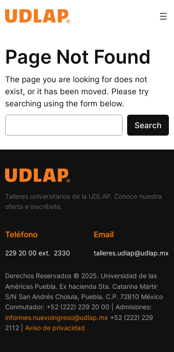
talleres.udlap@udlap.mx (131, 253)
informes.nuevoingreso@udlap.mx (56, 317)
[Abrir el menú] (163, 16)
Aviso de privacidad (55, 328)
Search (148, 125)
